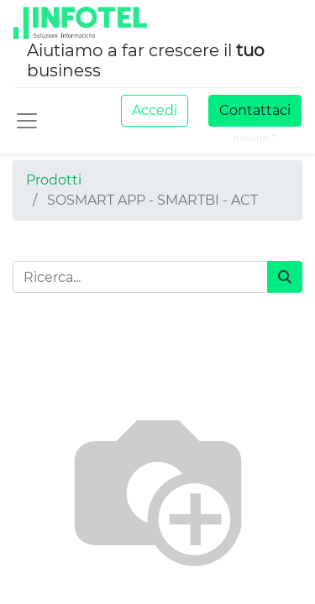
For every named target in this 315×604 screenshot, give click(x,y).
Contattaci (255, 110)
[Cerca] (284, 277)
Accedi (154, 110)
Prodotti (53, 180)
